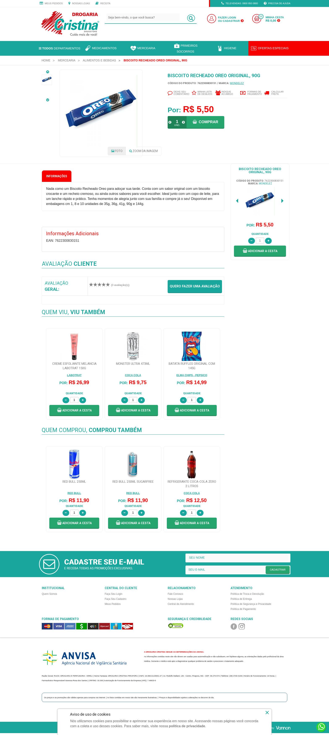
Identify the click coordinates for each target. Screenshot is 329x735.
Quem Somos (49, 595)
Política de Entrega (241, 600)
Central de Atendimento (181, 605)
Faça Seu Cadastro (115, 600)
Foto (117, 152)
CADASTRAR (278, 570)
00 (261, 16)
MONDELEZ (237, 83)
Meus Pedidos (51, 3)
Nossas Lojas (79, 3)
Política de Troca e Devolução (247, 595)
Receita (102, 3)
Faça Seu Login (113, 595)
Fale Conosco (175, 595)
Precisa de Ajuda (277, 3)
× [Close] (267, 712)
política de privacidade (187, 726)
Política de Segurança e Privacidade (251, 605)
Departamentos (59, 48)
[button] (260, 252)
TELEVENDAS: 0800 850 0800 (239, 3)
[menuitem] (46, 60)
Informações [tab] (56, 177)
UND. (177, 125)
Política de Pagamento (243, 610)
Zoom (143, 152)
